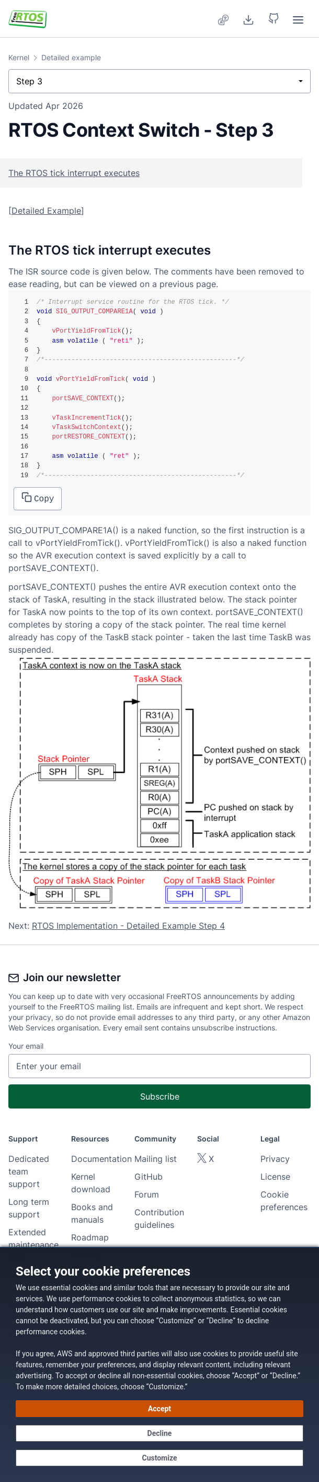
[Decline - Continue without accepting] (159, 1433)
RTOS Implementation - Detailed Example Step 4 (128, 925)
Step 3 (29, 81)
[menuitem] (223, 19)
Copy (37, 498)
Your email (25, 1045)
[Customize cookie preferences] (159, 1458)
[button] (273, 19)
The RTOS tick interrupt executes (74, 173)
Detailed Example (46, 210)
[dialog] (159, 1364)
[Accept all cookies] (159, 1408)
